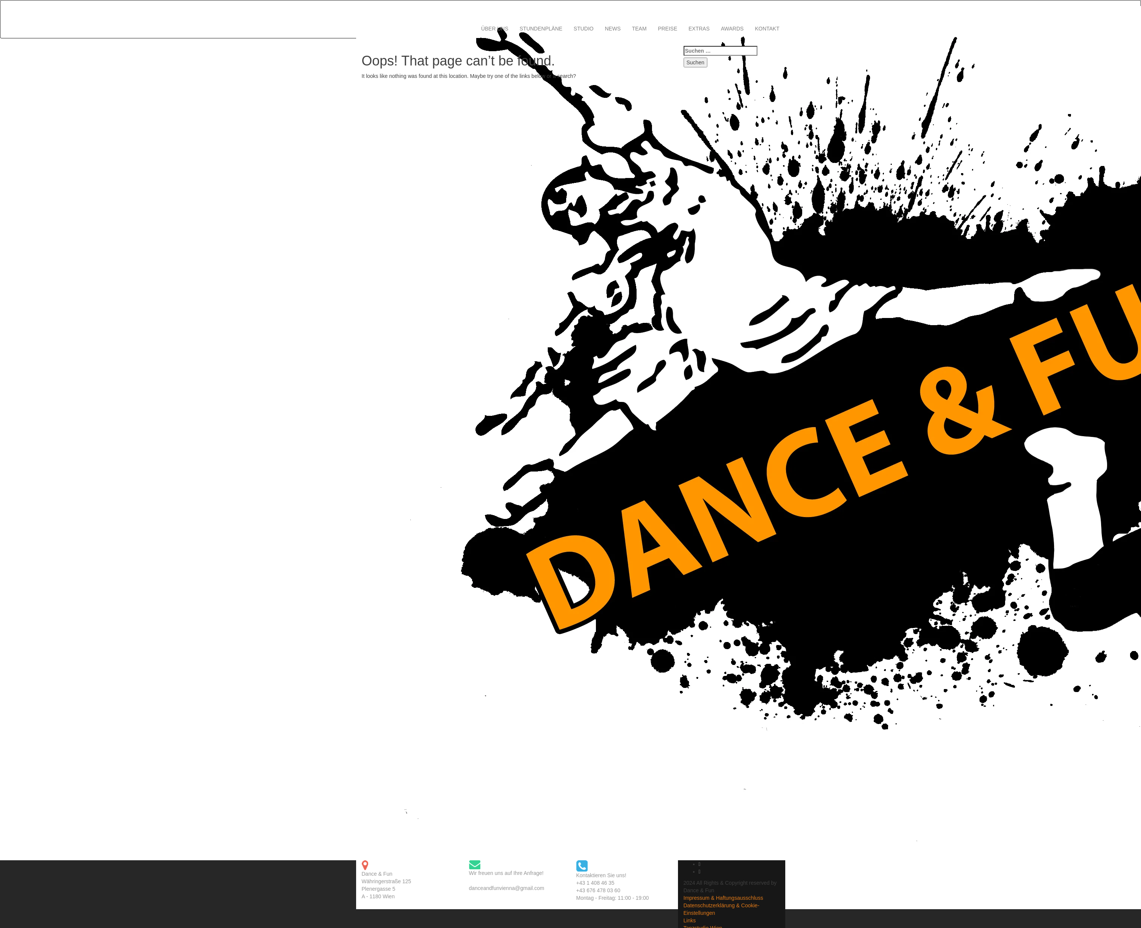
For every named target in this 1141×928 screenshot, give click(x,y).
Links (690, 920)
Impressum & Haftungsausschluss (723, 898)
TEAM (639, 29)
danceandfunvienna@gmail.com (506, 888)
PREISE (667, 29)
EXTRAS (699, 29)
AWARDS (732, 29)
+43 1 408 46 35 (595, 883)
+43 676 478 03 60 (598, 890)
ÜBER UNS (494, 29)
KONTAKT (767, 29)
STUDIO (584, 29)
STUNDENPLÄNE (540, 29)
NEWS (613, 29)
